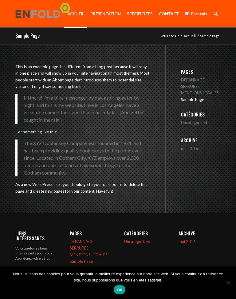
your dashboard (108, 184)
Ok (119, 290)
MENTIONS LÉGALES (200, 92)
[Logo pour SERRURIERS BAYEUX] (44, 13)
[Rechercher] (215, 13)
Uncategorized (194, 122)
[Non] (228, 283)
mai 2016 (189, 148)
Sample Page (27, 35)
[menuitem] (75, 13)
